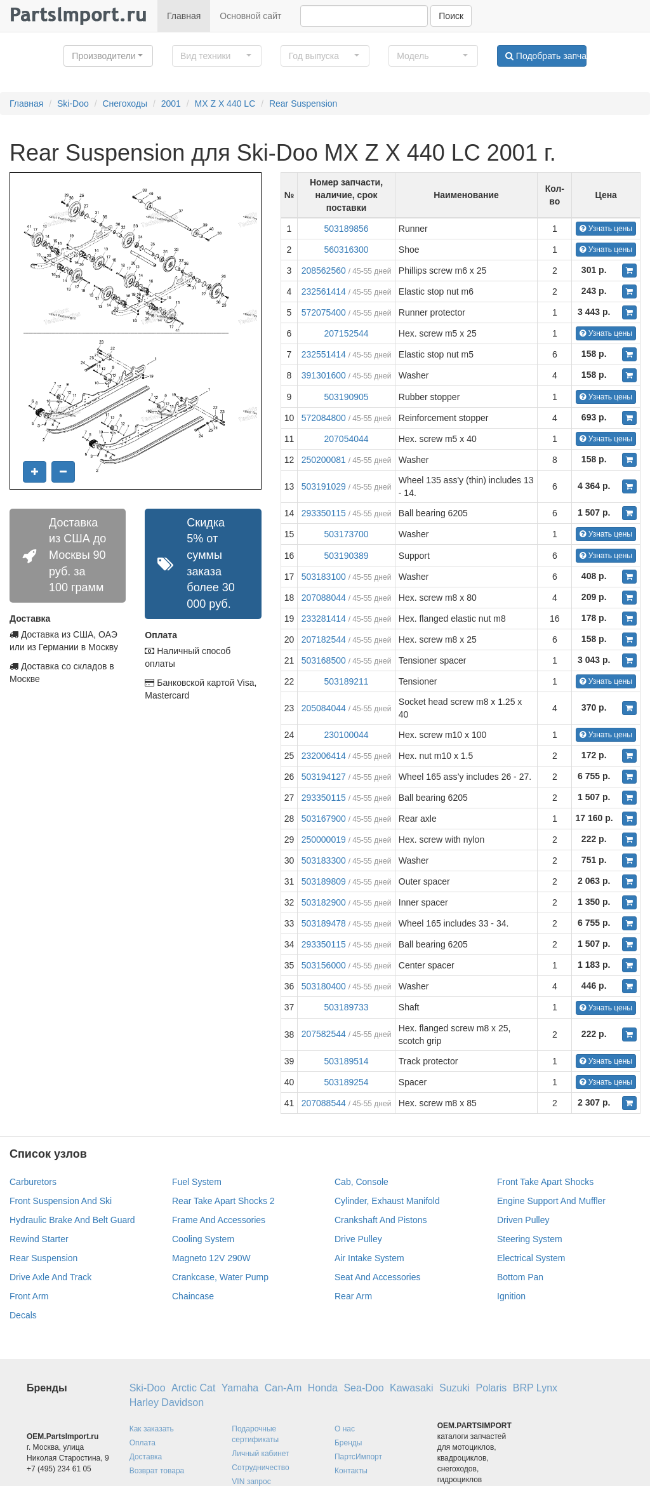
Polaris (491, 1387)
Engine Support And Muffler (551, 1201)
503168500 (324, 660)
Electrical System (531, 1258)
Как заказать (151, 1428)
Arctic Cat (193, 1387)
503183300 (324, 860)
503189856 (346, 229)
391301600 (324, 375)
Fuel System (197, 1182)
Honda (323, 1387)
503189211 (346, 681)
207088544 (324, 1103)
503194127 (324, 777)
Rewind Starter (39, 1239)
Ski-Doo (73, 103)
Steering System (529, 1239)
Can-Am (283, 1387)
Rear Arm (353, 1296)
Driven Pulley (523, 1220)
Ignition (511, 1296)
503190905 (346, 397)
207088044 (324, 597)
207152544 (346, 333)
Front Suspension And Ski (61, 1201)
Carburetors (33, 1182)
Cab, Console (361, 1182)
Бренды (348, 1442)
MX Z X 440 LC (225, 103)
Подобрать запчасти (546, 56)
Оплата (142, 1442)
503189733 (346, 1007)
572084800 (324, 418)
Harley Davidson (166, 1402)
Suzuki (454, 1387)
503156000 (324, 965)
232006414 (324, 756)
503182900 (324, 902)
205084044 (324, 708)
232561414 (324, 291)
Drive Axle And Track (50, 1277)
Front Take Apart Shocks (545, 1182)
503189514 (346, 1061)
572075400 (324, 312)
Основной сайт (250, 16)
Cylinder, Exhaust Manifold (387, 1201)
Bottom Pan (520, 1277)
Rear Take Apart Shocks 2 (223, 1201)
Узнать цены (606, 228)
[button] (108, 56)
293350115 (324, 513)
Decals (23, 1315)
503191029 (324, 486)
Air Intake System (369, 1258)
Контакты (351, 1470)
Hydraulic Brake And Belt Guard (72, 1220)
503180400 (324, 986)
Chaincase (193, 1296)
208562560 (324, 270)
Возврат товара (157, 1470)
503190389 (346, 556)
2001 (171, 103)
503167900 (324, 818)
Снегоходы (124, 103)
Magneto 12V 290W (211, 1258)
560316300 (346, 249)
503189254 (346, 1082)
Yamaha (240, 1387)
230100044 (346, 735)
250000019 (324, 839)
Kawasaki (411, 1387)
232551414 (324, 354)
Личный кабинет (260, 1453)
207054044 (346, 439)
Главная (184, 16)
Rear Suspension (303, 103)
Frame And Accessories (218, 1220)
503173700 (346, 534)
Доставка (145, 1456)
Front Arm (29, 1296)
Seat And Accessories (377, 1277)
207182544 (324, 639)
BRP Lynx (535, 1387)
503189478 (324, 923)
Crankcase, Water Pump (220, 1277)
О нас (345, 1428)
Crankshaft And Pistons (381, 1220)
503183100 (324, 577)
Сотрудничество (260, 1467)
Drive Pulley (358, 1239)
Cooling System (203, 1239)
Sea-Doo (363, 1387)
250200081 (324, 460)
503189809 (324, 881)
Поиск (451, 16)
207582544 (324, 1034)
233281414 (324, 618)
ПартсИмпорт (358, 1456)
